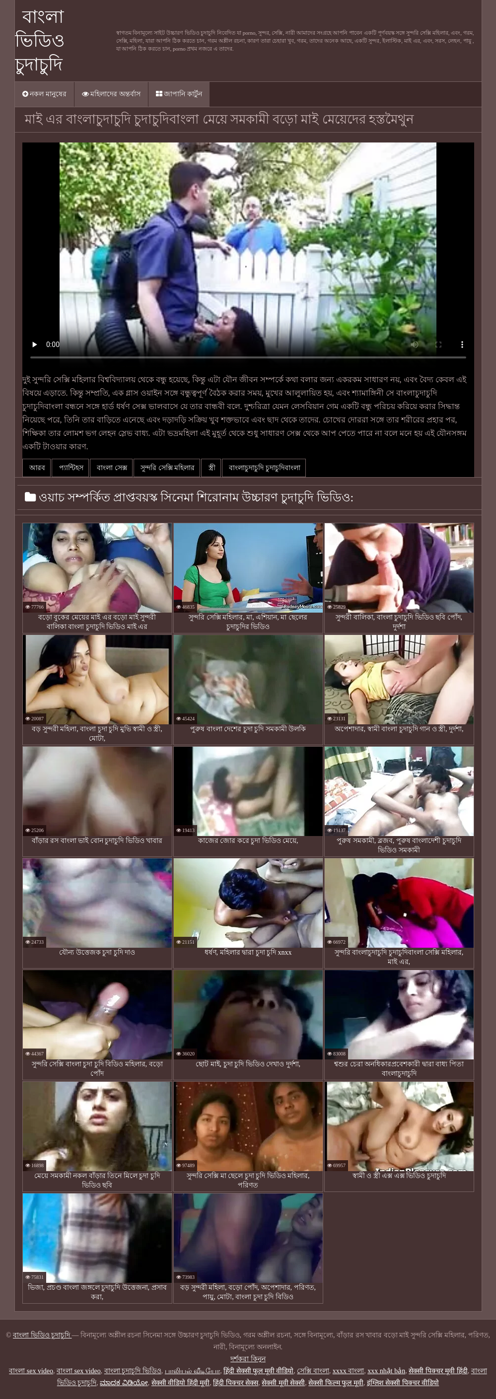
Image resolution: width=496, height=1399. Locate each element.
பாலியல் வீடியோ (192, 1371)
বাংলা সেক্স (111, 468)
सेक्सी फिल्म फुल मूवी (335, 1383)
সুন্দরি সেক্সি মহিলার (167, 468)
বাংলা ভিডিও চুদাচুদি (40, 40)
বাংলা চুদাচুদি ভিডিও (132, 1371)
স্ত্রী (211, 468)
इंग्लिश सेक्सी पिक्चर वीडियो (403, 1383)
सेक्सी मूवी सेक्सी (283, 1383)
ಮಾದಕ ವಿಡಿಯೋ (124, 1383)
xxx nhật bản (386, 1371)
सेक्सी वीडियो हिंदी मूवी (180, 1383)
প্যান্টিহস (70, 468)
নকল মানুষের (44, 94)
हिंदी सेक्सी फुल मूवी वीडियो (258, 1371)
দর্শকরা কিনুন (248, 1359)
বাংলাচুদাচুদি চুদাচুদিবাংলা (263, 468)
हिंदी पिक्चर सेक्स (235, 1383)
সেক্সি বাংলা (313, 1371)
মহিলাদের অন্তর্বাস (111, 94)
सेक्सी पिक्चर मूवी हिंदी (438, 1371)
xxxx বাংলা (348, 1371)
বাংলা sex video (31, 1371)
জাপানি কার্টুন (179, 94)
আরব (37, 468)
